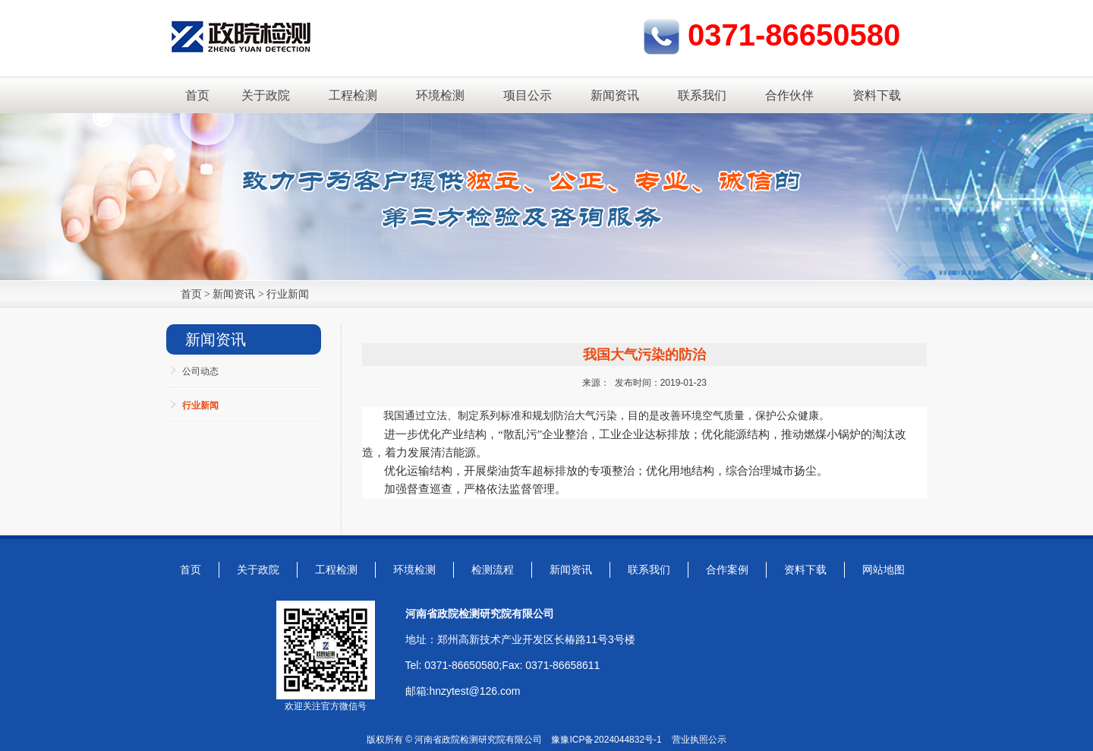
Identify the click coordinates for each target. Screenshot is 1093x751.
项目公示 (527, 95)
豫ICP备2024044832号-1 (610, 739)
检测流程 (492, 569)
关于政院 (265, 95)
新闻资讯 (615, 95)
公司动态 (200, 371)
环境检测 (440, 95)
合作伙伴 (789, 95)
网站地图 (883, 569)
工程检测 (353, 95)
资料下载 (876, 95)
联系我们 (702, 95)
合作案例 (727, 569)
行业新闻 (287, 294)
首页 (197, 95)
